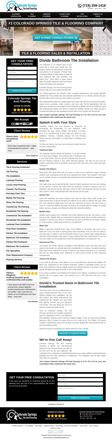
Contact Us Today (98, 15)
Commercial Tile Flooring (17, 207)
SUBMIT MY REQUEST (22, 91)
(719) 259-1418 (92, 5)
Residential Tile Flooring (17, 211)
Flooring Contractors (18, 426)
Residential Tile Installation (18, 220)
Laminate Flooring (46, 15)
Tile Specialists (13, 251)
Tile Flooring (32, 15)
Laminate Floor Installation (18, 224)
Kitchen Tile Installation (17, 233)
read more (18, 297)
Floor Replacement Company (19, 255)
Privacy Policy (83, 426)
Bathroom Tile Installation (18, 238)
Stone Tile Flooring (15, 202)
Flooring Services (14, 260)
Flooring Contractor (16, 15)
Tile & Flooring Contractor (18, 167)
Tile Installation (82, 15)
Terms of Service (93, 426)
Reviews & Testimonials (71, 426)
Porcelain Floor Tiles (15, 193)
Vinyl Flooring (59, 426)
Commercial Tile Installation (19, 216)
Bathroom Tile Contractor (17, 246)
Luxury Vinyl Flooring (64, 15)
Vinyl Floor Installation (16, 229)
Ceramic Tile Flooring (16, 189)
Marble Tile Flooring (15, 198)
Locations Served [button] (56, 404)
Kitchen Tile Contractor (16, 242)
